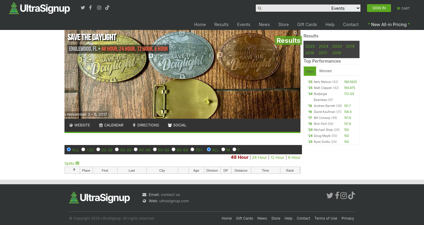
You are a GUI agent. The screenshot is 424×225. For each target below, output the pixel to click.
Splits (71, 163)
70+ (199, 149)
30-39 (125, 149)
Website (79, 125)
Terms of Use (326, 218)
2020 (337, 46)
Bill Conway (322, 118)
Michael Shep (323, 130)
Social (177, 125)
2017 (323, 52)
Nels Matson (322, 82)
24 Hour (259, 157)
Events (243, 24)
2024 (323, 46)
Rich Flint (320, 124)
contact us (170, 194)
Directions (145, 125)
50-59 (163, 149)
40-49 (145, 149)
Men (310, 71)
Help (330, 24)
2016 (336, 52)
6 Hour (294, 157)
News (264, 24)
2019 (350, 46)
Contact (351, 24)
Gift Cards (307, 24)
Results (221, 24)
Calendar (111, 125)
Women (325, 71)
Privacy (348, 218)
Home (200, 24)
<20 (90, 149)
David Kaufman (324, 112)
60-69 (182, 149)
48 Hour (239, 157)
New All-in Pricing (389, 24)
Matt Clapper (323, 88)
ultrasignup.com (174, 200)
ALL (75, 149)
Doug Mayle (322, 136)
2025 (310, 46)
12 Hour (277, 157)
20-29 (107, 149)
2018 (309, 52)
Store (283, 24)
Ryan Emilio (322, 142)
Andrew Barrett (324, 106)
